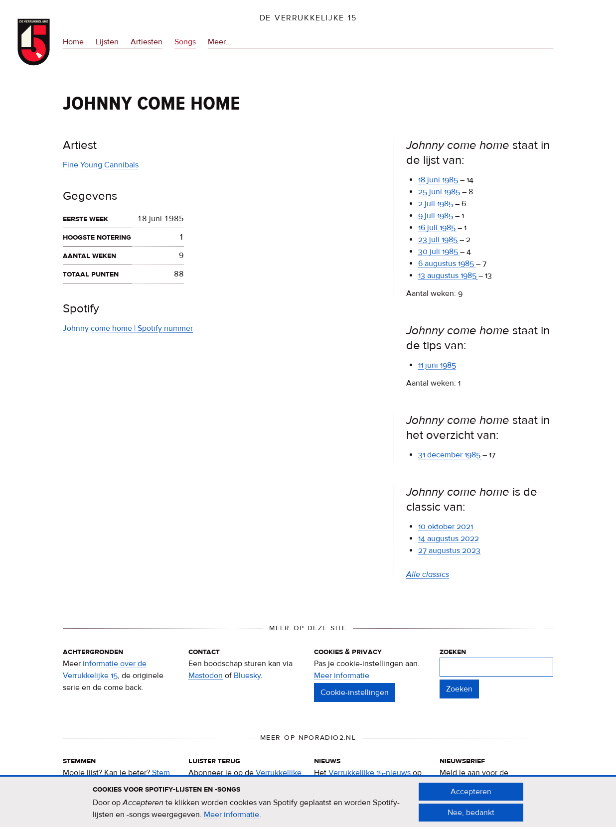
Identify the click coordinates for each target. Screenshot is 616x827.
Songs (185, 42)
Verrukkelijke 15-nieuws (369, 773)
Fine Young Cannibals (101, 165)
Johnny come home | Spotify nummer (128, 328)
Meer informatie (341, 676)
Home (73, 42)
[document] (308, 807)
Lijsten (107, 42)
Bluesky (247, 676)
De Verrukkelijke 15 (308, 18)
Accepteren (471, 797)
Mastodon (205, 676)
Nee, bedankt (471, 818)
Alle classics (427, 574)
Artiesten (146, 42)
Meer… (219, 42)
